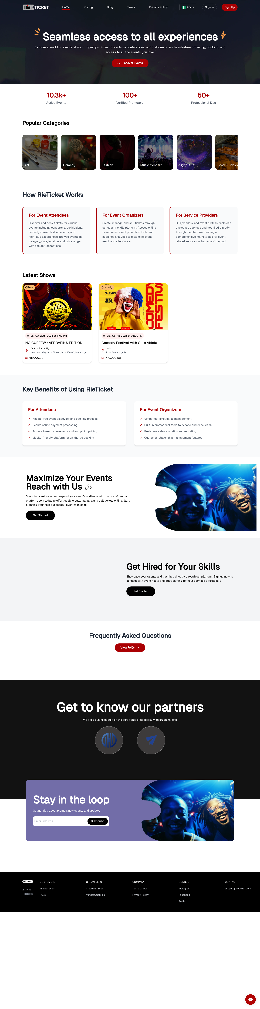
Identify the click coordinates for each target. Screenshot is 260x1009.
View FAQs (130, 647)
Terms (131, 7)
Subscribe (97, 821)
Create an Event (95, 888)
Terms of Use (139, 888)
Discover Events (130, 63)
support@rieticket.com (238, 888)
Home (66, 7)
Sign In (209, 7)
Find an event (47, 888)
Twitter (182, 901)
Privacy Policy (158, 7)
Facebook (184, 894)
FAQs (43, 894)
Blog (110, 7)
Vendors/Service (95, 894)
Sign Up (230, 7)
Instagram (184, 888)
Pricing (88, 7)
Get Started (40, 515)
